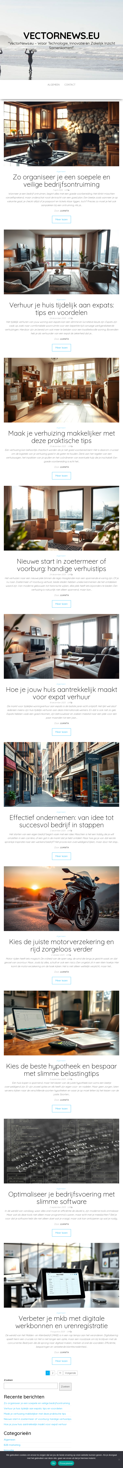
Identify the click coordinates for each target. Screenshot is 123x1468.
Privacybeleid (66, 1463)
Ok (53, 1463)
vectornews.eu (61, 35)
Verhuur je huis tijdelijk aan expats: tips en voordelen (61, 299)
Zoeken (8, 1370)
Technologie (10, 1445)
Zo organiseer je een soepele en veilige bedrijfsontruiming (61, 171)
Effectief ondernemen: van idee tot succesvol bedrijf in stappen (61, 811)
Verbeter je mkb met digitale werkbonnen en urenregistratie (61, 1312)
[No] (119, 1459)
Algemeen (54, 84)
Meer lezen (61, 209)
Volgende (70, 1363)
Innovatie (9, 1440)
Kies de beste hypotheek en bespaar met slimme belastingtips (61, 1060)
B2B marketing (12, 1435)
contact (69, 84)
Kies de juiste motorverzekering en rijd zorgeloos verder (61, 936)
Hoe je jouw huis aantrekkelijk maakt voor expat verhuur (61, 683)
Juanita (64, 201)
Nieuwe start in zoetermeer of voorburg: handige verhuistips (61, 555)
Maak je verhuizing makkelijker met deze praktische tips (61, 427)
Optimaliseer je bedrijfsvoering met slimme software (61, 1188)
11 (60, 1363)
